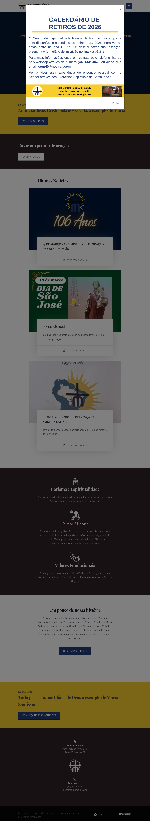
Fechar (116, 103)
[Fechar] (120, 9)
